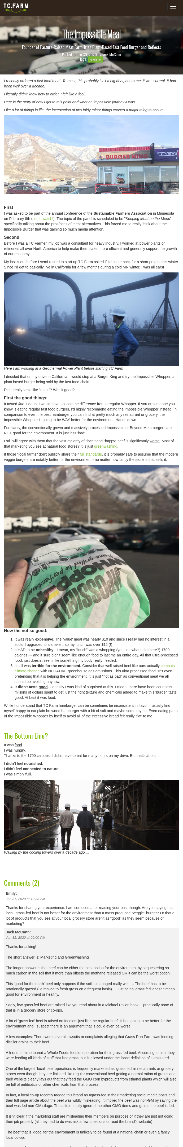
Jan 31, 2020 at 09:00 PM (25, 937)
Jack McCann (111, 54)
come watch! (42, 219)
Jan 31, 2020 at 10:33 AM (25, 899)
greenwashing (105, 446)
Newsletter (96, 59)
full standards (91, 454)
